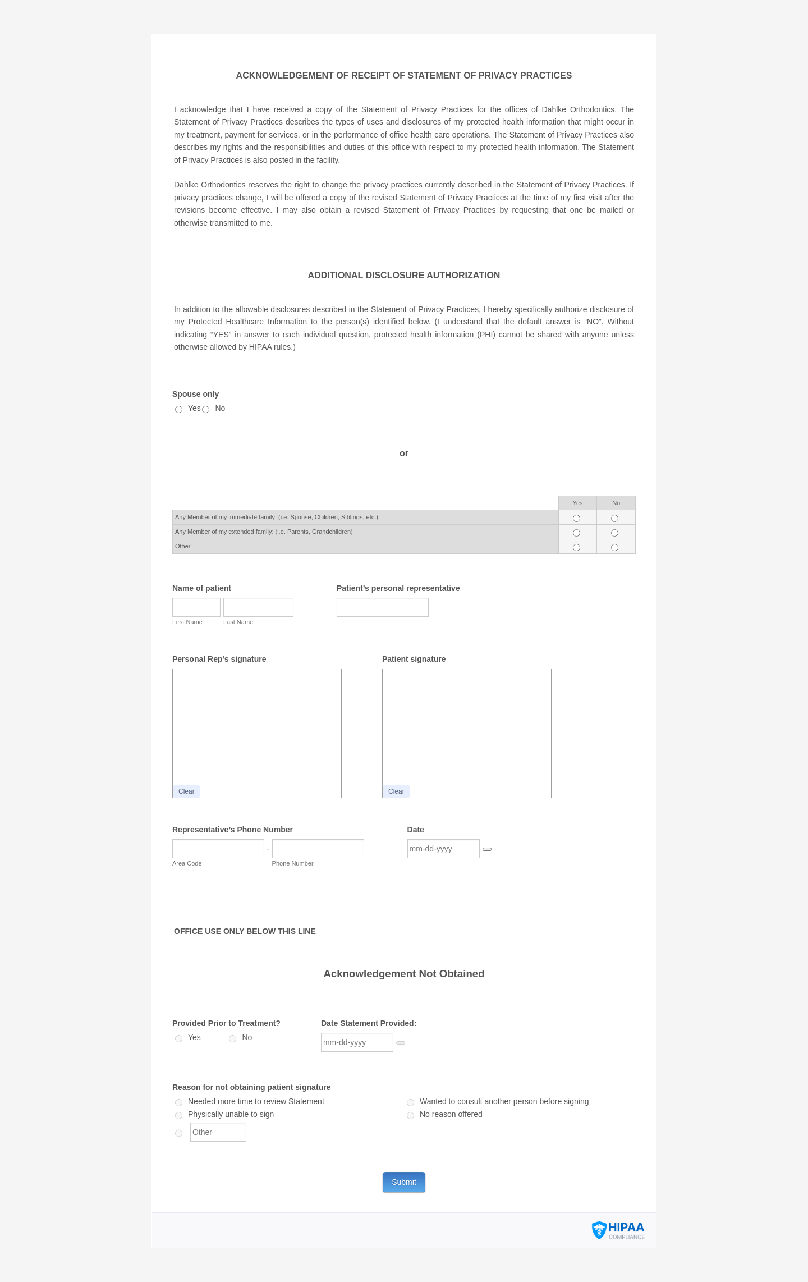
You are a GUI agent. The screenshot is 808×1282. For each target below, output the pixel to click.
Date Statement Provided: (368, 1023)
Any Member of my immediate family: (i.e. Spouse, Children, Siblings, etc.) (276, 517)
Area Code (187, 863)
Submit (404, 1182)
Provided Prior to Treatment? (226, 1023)
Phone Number (293, 863)
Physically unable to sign (231, 1114)
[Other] (178, 1133)
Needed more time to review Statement (256, 1101)
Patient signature (414, 658)
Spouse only (195, 394)
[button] (487, 849)
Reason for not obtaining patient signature (251, 1087)
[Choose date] (400, 1043)
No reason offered (451, 1114)
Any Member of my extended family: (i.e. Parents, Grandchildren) (264, 531)
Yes (194, 408)
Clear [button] (186, 791)
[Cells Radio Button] (576, 518)
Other (183, 546)
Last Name (238, 622)
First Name (187, 622)
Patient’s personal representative (398, 588)
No (220, 408)
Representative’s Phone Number (232, 829)
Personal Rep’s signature (219, 658)
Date (415, 829)
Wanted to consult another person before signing (504, 1101)
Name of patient (201, 588)
